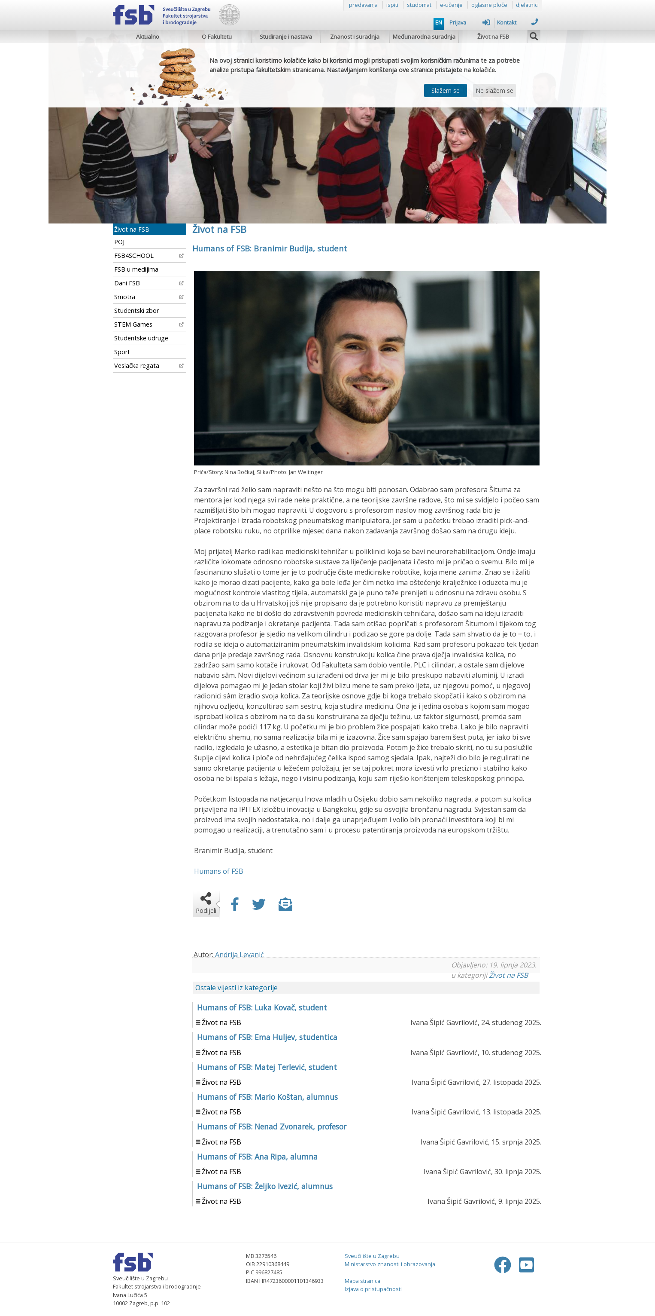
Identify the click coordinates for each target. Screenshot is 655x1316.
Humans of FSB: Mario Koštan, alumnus (267, 1097)
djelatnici (527, 5)
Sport (122, 352)
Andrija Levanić (239, 954)
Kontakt (517, 22)
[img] (534, 35)
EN (438, 22)
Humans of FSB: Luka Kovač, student (262, 1007)
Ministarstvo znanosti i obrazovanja (390, 1264)
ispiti (392, 5)
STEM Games (149, 324)
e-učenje (451, 5)
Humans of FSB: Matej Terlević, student (267, 1067)
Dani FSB (149, 283)
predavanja (363, 5)
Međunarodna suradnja (424, 36)
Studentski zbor (136, 310)
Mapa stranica (362, 1281)
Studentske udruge (141, 338)
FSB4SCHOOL (149, 255)
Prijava (469, 22)
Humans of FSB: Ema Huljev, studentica (267, 1037)
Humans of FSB (218, 871)
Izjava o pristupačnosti (373, 1289)
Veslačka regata (149, 365)
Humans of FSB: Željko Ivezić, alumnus (265, 1186)
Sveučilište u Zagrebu (372, 1256)
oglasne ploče (489, 5)
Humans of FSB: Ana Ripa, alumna (257, 1156)
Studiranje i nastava (286, 36)
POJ (119, 242)
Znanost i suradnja (354, 36)
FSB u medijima (136, 269)
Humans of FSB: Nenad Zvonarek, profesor (271, 1126)
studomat (419, 5)
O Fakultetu (217, 36)
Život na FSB (493, 36)
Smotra (149, 297)
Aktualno (147, 36)
